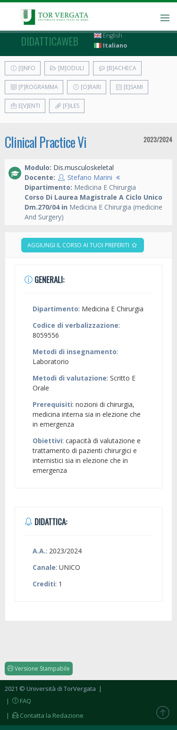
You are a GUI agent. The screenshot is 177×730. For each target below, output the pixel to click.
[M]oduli (67, 68)
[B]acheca (117, 68)
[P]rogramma (34, 87)
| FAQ (18, 701)
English (108, 36)
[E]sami (129, 87)
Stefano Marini (89, 177)
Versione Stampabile (39, 669)
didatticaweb (49, 41)
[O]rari (86, 87)
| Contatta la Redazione (44, 715)
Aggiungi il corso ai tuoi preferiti (82, 245)
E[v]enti (25, 106)
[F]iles (66, 106)
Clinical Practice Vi (45, 142)
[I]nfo (22, 68)
